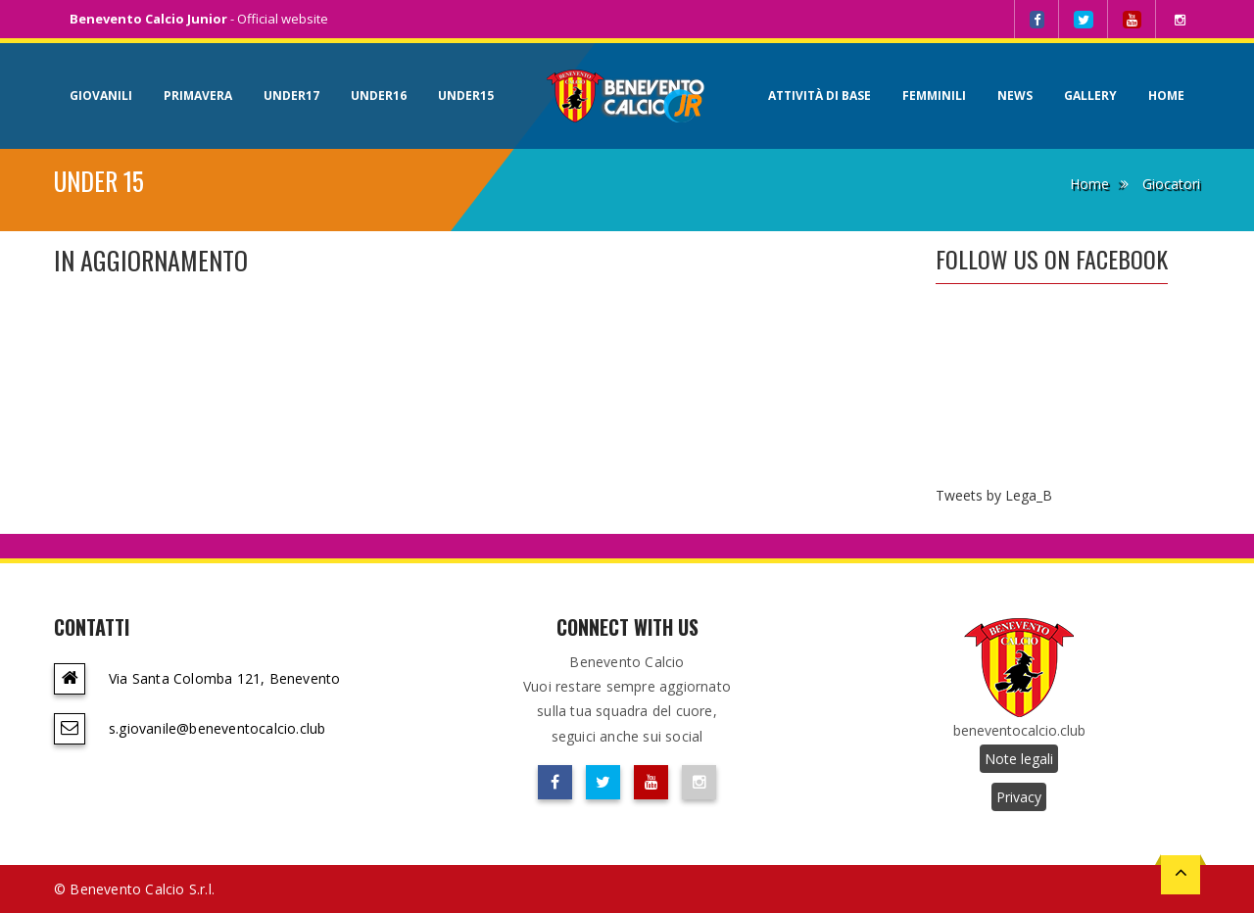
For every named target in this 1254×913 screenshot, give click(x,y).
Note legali (1019, 758)
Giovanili (101, 95)
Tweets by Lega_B (994, 495)
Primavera (198, 95)
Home (1166, 95)
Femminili (934, 95)
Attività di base (819, 95)
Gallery (1090, 95)
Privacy (1018, 797)
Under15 (466, 95)
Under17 (291, 95)
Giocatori (1171, 183)
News (1015, 95)
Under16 (379, 95)
